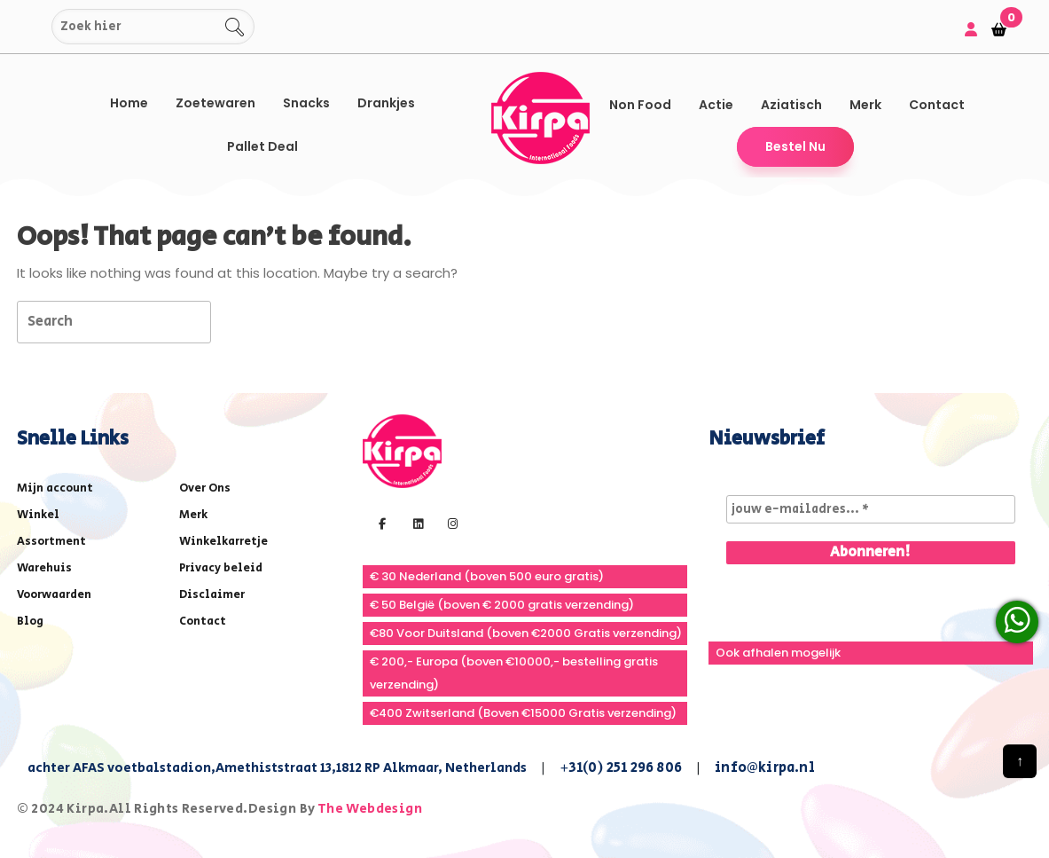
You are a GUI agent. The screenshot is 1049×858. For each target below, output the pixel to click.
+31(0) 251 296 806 (621, 768)
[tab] (242, 320)
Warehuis (44, 568)
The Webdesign (369, 808)
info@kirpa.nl (765, 768)
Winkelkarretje (223, 541)
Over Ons (205, 488)
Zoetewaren (215, 103)
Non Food (640, 105)
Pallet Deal (262, 146)
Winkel (38, 515)
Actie (716, 105)
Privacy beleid (220, 568)
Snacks (306, 103)
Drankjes (386, 103)
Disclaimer (212, 594)
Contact (937, 105)
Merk (865, 105)
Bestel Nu (795, 146)
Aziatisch (791, 105)
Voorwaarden (54, 594)
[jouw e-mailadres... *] (870, 509)
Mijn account (55, 488)
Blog (30, 621)
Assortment (51, 541)
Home (129, 103)
